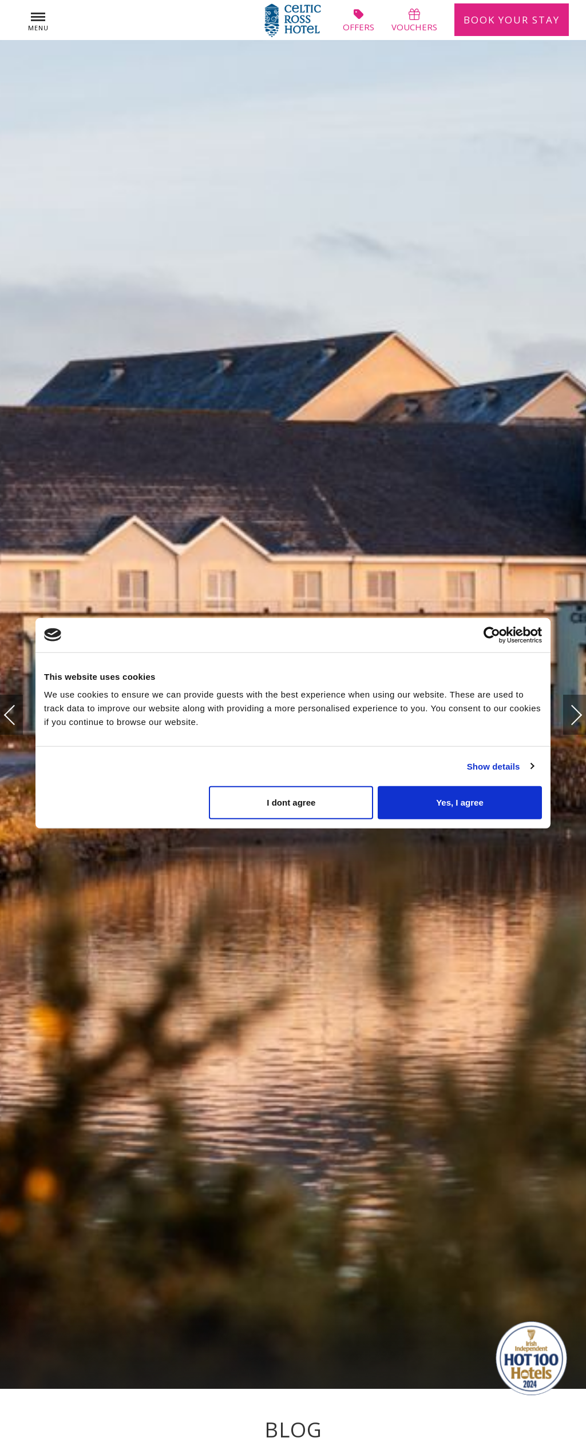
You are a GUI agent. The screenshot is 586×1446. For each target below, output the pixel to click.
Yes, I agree (460, 802)
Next (565, 709)
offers (358, 20)
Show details (493, 766)
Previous (21, 715)
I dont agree (291, 802)
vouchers (414, 20)
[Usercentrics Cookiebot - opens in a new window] (492, 634)
